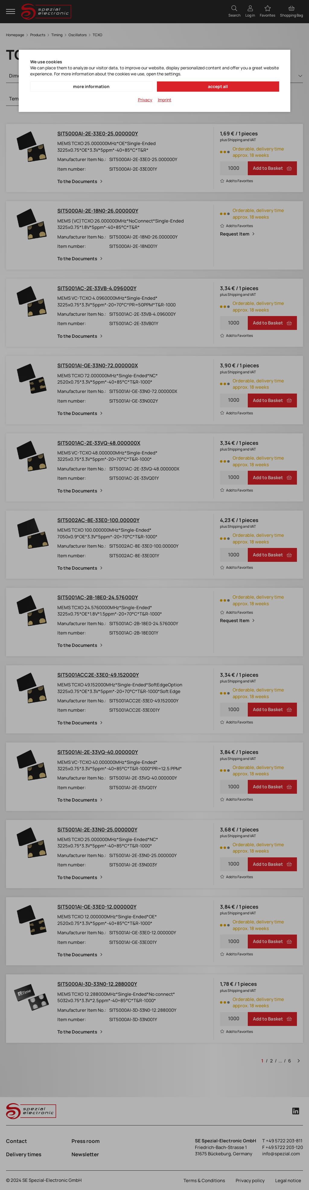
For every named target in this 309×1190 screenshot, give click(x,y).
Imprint (164, 100)
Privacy (145, 100)
